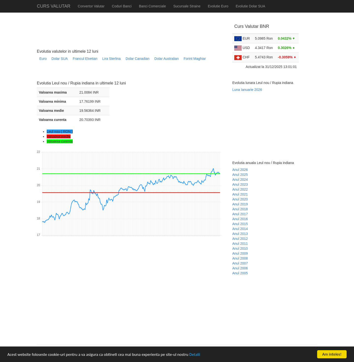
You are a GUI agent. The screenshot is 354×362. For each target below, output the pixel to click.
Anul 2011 (240, 244)
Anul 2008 (240, 258)
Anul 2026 (240, 170)
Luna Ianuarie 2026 (247, 90)
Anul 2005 (240, 273)
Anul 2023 (240, 184)
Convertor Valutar (91, 6)
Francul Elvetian (85, 59)
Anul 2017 (240, 214)
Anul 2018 (240, 209)
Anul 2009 (240, 253)
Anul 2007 (240, 263)
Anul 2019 (240, 204)
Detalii (194, 354)
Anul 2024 (240, 179)
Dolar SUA (60, 59)
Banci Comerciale (152, 6)
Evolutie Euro (218, 6)
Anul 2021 (240, 194)
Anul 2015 (240, 224)
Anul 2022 (240, 189)
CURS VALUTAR (53, 6)
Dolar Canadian (137, 59)
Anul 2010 (240, 248)
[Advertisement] (126, 73)
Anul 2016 (240, 219)
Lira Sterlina (111, 59)
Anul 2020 (240, 199)
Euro (43, 59)
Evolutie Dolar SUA (250, 6)
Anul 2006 (240, 268)
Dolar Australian (166, 59)
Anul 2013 (240, 234)
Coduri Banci (122, 6)
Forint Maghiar (195, 59)
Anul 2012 (240, 239)
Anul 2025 (240, 175)
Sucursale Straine (187, 6)
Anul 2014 (240, 229)
